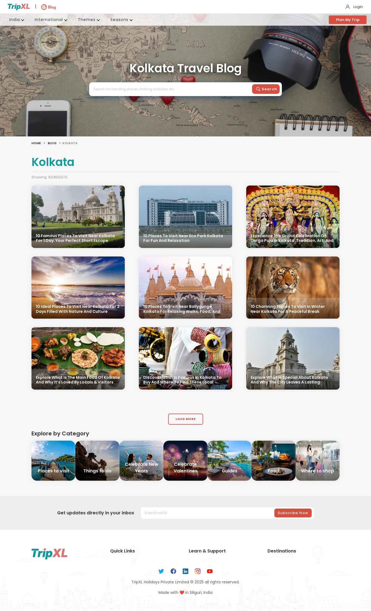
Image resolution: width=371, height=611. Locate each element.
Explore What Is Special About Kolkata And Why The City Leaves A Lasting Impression (289, 382)
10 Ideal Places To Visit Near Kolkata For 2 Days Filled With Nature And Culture (78, 309)
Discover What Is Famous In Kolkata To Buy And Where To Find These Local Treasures (182, 382)
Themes (87, 19)
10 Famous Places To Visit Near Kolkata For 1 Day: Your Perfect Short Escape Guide (75, 241)
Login (358, 6)
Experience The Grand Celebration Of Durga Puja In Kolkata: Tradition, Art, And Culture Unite (292, 241)
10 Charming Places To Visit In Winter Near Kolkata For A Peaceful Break (288, 309)
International (49, 19)
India (14, 19)
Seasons (119, 19)
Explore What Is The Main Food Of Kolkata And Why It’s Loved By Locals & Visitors (78, 380)
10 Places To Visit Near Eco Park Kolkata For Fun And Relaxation (183, 238)
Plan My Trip (347, 19)
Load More (186, 419)
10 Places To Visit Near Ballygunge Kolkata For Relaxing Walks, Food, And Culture (181, 311)
